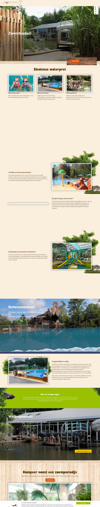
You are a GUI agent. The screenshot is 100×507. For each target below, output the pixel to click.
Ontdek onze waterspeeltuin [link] (83, 451)
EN (96, 13)
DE (96, 9)
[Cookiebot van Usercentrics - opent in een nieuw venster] (14, 505)
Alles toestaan (83, 497)
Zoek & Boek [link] (75, 61)
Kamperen (7, 2)
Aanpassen (83, 500)
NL (96, 11)
